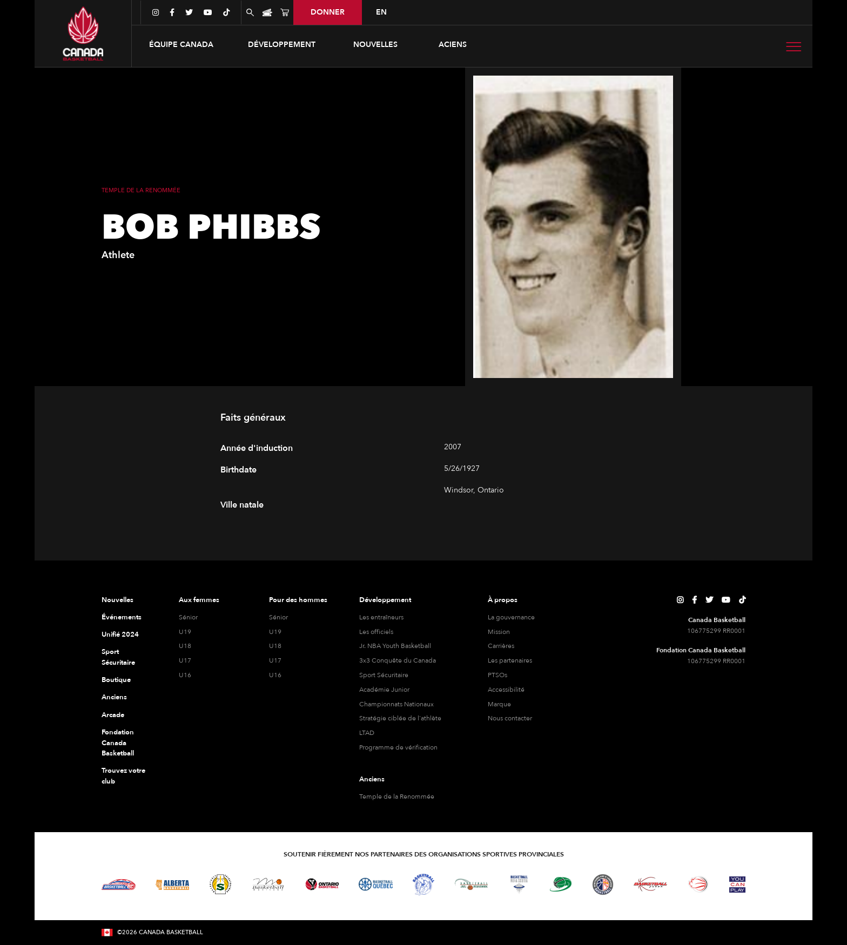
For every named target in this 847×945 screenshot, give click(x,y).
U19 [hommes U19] (275, 631)
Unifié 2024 (120, 634)
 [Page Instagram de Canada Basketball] (680, 600)
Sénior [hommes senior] (278, 617)
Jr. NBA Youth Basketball (395, 646)
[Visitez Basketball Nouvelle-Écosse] (519, 884)
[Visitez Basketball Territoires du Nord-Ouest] (423, 884)
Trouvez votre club (123, 776)
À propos (502, 600)
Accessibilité (506, 689)
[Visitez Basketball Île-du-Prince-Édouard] (561, 884)
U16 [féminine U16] (185, 675)
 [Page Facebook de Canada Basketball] (694, 600)
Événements (122, 617)
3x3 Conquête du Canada (397, 660)
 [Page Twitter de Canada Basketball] (709, 600)
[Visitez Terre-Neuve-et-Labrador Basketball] (603, 884)
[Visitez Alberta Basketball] (173, 884)
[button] (181, 44)
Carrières (501, 646)
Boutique (116, 680)
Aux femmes (199, 600)
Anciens (114, 697)
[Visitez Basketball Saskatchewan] (220, 884)
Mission (499, 631)
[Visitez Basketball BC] (119, 884)
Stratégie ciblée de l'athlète (400, 718)
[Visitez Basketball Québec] (376, 884)
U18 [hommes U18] (275, 646)
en (381, 12)
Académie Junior (384, 689)
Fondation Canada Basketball (118, 742)
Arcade (113, 715)
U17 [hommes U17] (275, 660)
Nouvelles (375, 44)
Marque (499, 704)
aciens (453, 44)
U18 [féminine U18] (185, 646)
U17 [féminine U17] (185, 660)
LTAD (366, 732)
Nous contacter (510, 718)
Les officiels (376, 631)
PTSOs (497, 675)
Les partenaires (510, 660)
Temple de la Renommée (396, 796)
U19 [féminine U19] (185, 631)
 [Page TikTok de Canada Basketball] (742, 600)
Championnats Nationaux (396, 704)
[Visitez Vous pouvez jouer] (737, 884)
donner (328, 12)
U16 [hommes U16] (275, 675)
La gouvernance (511, 617)
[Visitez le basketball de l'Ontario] (322, 884)
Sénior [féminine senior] (188, 617)
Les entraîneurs (381, 617)
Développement (385, 600)
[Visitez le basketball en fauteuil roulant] (698, 884)
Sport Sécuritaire (118, 657)
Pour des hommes (298, 600)
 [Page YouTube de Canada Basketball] (726, 600)
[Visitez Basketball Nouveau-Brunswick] (471, 884)
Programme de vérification (398, 747)
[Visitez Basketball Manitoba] (268, 884)
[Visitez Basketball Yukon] (651, 884)
